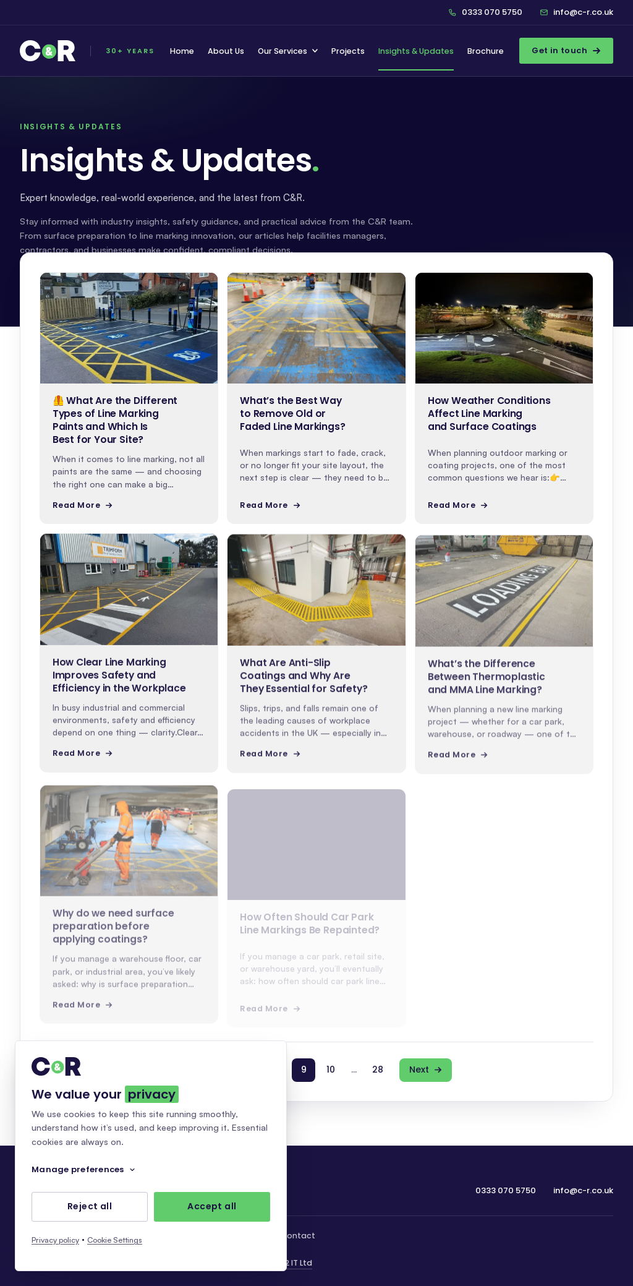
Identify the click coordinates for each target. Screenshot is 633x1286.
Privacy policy (55, 1240)
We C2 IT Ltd (288, 1263)
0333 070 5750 (505, 1190)
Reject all (89, 1207)
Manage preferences (84, 1169)
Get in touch (566, 50)
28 (377, 1069)
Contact (298, 1235)
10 (330, 1069)
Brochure (485, 51)
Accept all (211, 1207)
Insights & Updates (416, 51)
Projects (348, 51)
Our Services (288, 51)
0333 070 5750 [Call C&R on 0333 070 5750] (485, 12)
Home (182, 51)
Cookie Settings (114, 1240)
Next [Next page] (425, 1069)
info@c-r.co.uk (576, 12)
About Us (226, 51)
